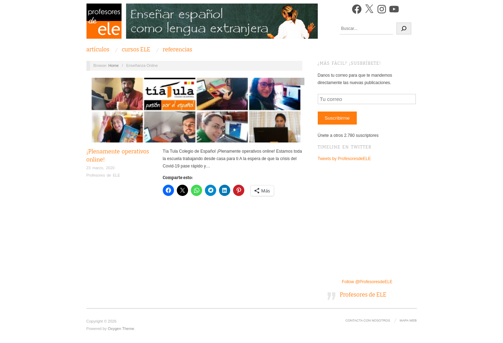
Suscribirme (336, 118)
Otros (296, 81)
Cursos (136, 49)
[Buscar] (403, 28)
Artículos (98, 49)
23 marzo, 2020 (100, 168)
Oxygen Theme (121, 328)
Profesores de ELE (103, 175)
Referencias (177, 49)
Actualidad (280, 81)
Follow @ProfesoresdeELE (367, 281)
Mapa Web (408, 320)
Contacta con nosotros (368, 320)
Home (113, 65)
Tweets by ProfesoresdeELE (344, 158)
